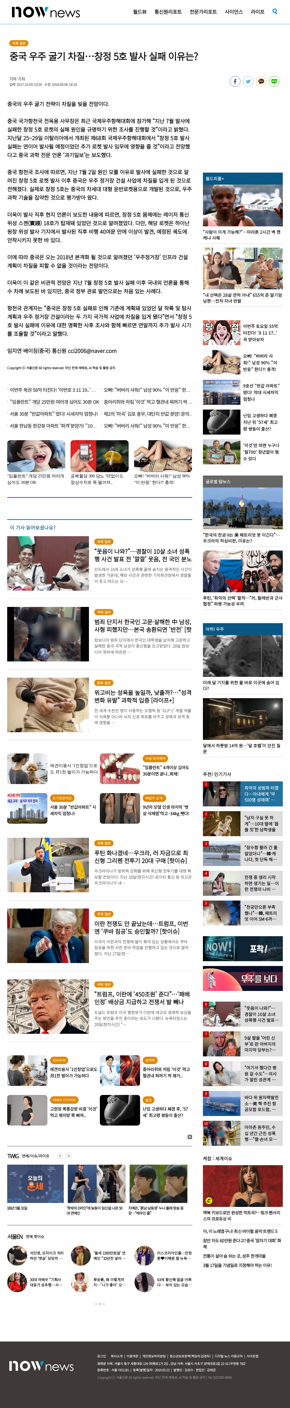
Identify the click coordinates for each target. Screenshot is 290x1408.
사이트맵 (252, 1356)
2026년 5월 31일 (79, 1208)
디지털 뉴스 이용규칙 (229, 1356)
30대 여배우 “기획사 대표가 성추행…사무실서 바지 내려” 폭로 (46, 1285)
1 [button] (96, 1304)
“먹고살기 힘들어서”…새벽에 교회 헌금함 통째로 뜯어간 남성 (34, 1210)
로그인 (101, 1356)
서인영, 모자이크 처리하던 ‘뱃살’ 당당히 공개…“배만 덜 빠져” (47, 1258)
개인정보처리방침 (154, 1356)
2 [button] (100, 1304)
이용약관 (132, 1356)
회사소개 (116, 1356)
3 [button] (104, 1304)
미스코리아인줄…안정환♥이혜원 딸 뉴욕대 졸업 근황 (174, 1258)
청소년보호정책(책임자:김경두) (190, 1356)
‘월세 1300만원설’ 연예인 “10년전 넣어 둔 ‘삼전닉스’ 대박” (109, 1258)
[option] (34, 1192)
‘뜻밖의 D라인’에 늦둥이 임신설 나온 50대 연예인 (157, 1210)
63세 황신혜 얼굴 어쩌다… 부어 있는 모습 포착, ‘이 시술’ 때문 (174, 1285)
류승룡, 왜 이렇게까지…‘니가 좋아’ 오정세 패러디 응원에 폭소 (110, 1285)
